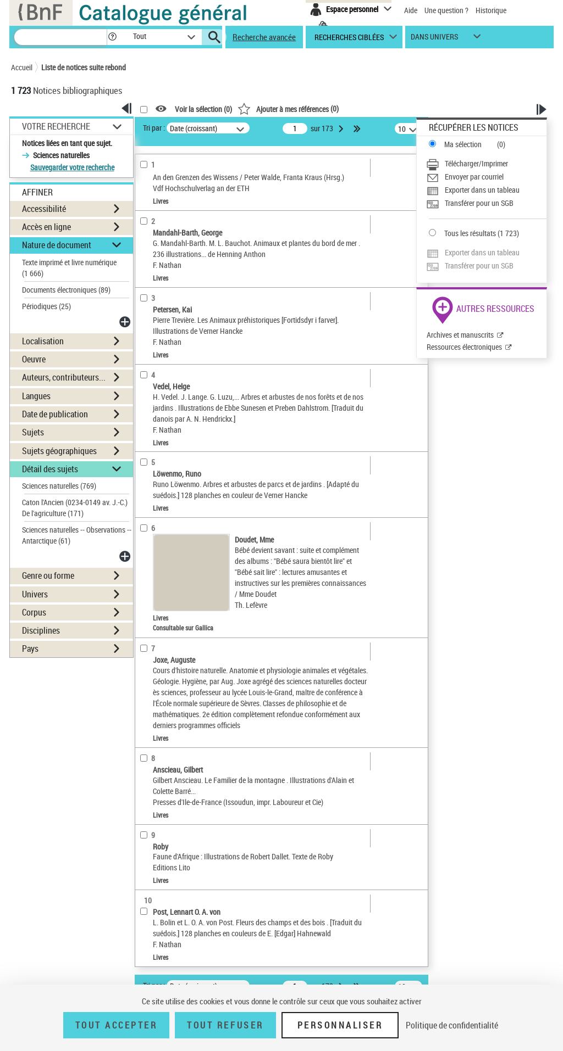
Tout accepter (116, 1025)
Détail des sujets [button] (50, 469)
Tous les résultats (470, 233)
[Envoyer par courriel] (486, 176)
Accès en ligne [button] (46, 227)
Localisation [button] (43, 341)
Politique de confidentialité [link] (452, 1025)
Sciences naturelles (59, 485)
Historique (491, 10)
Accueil (21, 67)
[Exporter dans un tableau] (486, 190)
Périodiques (46, 306)
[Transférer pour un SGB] (486, 203)
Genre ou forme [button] (48, 575)
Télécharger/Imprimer (476, 163)
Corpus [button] (34, 612)
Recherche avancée (264, 36)
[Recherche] (60, 37)
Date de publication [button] (55, 414)
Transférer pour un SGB (479, 203)
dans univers (434, 39)
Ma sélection (463, 144)
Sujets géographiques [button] (59, 451)
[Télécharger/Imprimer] (486, 163)
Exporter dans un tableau (482, 190)
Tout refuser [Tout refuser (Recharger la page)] (225, 1025)
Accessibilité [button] (44, 209)
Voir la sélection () (203, 109)
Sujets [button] (33, 432)
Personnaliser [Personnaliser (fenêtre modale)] (340, 1025)
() (288, 108)
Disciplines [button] (41, 630)
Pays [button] (30, 648)
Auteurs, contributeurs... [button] (64, 377)
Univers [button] (35, 594)
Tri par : (154, 127)
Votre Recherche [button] (56, 126)
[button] (112, 37)
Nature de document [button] (56, 245)
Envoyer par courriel (474, 176)
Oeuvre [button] (34, 359)
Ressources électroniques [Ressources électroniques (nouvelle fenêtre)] (464, 347)
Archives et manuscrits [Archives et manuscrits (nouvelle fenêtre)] (460, 334)
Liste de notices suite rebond (83, 67)
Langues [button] (36, 396)
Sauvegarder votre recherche (72, 167)
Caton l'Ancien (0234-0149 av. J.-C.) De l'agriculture (75, 507)
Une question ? (446, 10)
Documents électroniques (66, 289)
